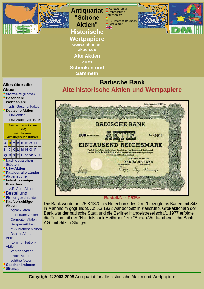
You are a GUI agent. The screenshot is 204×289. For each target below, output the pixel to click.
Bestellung (16, 193)
